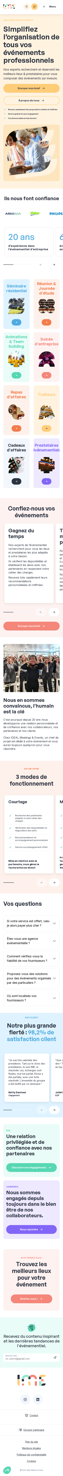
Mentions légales (31, 1448)
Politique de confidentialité (31, 1454)
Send (55, 1357)
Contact (31, 1415)
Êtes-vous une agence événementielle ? (22, 941)
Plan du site (31, 1441)
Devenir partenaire (31, 1430)
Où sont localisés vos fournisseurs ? (21, 998)
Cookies (31, 1461)
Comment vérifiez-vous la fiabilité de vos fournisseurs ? (27, 958)
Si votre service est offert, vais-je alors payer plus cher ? (28, 923)
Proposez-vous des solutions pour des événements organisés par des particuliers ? (29, 978)
